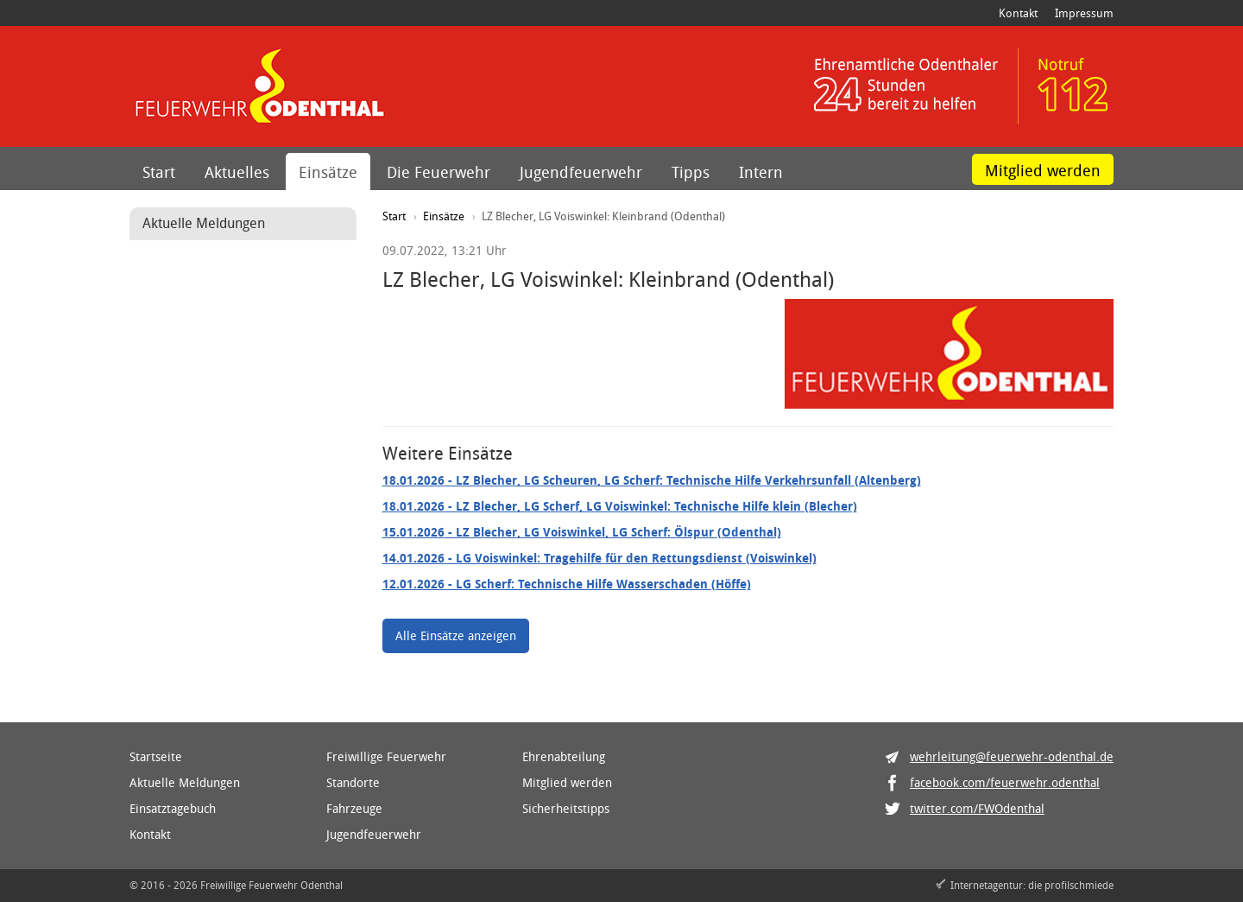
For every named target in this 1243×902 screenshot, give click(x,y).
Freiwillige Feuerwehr (386, 756)
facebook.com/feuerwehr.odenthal (1005, 782)
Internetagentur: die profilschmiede (1032, 885)
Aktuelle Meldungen (184, 782)
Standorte (353, 782)
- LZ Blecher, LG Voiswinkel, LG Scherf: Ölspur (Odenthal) (581, 532)
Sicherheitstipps (565, 808)
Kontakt (1018, 13)
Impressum (1084, 13)
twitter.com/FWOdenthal (977, 808)
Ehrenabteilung (563, 756)
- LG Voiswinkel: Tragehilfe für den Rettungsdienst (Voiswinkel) (599, 557)
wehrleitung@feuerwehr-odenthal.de (1012, 756)
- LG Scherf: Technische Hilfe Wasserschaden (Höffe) (566, 583)
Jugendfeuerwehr (581, 172)
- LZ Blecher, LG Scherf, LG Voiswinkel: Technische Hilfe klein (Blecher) (619, 506)
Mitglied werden (1043, 170)
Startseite (155, 756)
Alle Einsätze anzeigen (455, 635)
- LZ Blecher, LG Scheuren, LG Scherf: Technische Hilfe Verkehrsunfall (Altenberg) (651, 480)
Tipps (691, 172)
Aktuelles (237, 172)
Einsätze (328, 172)
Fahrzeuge (354, 808)
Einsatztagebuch (172, 808)
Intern (761, 172)
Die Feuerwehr (438, 172)
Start (158, 172)
